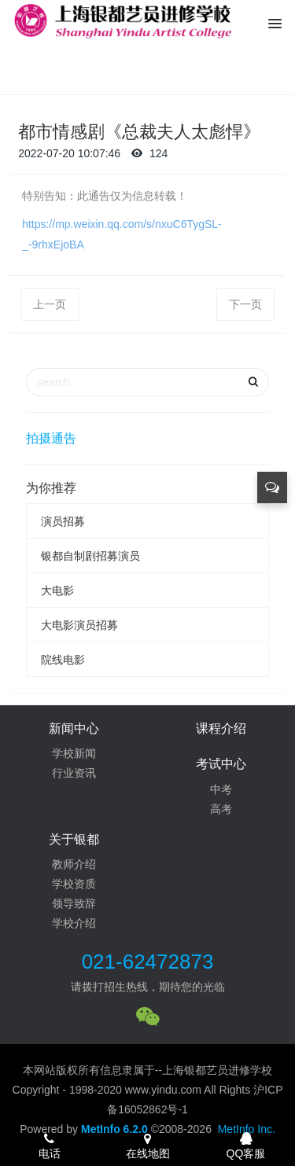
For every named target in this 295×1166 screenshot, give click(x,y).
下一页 (245, 304)
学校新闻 (74, 753)
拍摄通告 (51, 438)
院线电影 (63, 659)
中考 (221, 789)
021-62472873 (148, 961)
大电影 (57, 590)
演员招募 (63, 521)
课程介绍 (221, 728)
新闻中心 (74, 728)
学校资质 (74, 883)
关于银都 (74, 839)
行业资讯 (74, 773)
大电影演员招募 (79, 625)
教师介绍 (74, 864)
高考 (221, 809)
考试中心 (221, 764)
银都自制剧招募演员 (90, 556)
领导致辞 (74, 903)
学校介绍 (74, 923)
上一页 (49, 304)
